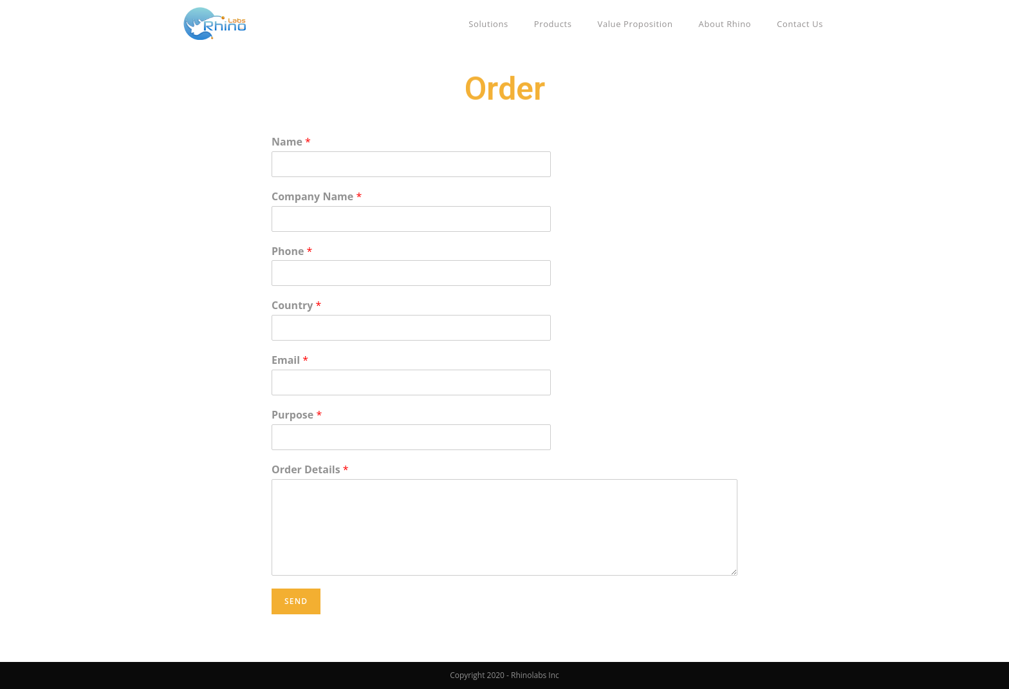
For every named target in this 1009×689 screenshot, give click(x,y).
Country (296, 305)
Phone (292, 251)
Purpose (297, 415)
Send (296, 601)
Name (291, 142)
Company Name (317, 196)
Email (290, 360)
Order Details (310, 470)
